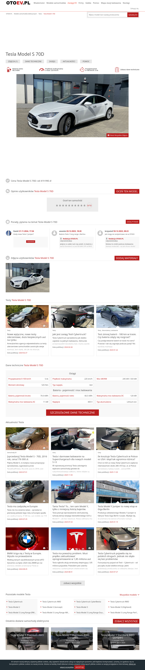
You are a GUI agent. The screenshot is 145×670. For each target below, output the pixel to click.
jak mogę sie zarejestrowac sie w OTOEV (120, 234)
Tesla (21, 422)
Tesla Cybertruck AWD (51, 601)
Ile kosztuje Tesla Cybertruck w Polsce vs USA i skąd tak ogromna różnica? (118, 458)
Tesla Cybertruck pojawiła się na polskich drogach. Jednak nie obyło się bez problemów (116, 556)
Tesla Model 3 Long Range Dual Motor (90, 612)
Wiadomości (39, 3)
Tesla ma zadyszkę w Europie (22, 506)
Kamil (23, 231)
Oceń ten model (127, 191)
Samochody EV (12, 453)
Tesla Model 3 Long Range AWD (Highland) (56, 612)
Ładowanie (114, 330)
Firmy (81, 3)
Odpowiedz (30, 241)
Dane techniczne (33, 61)
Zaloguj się (134, 8)
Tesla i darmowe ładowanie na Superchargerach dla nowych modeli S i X (71, 459)
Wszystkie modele (129, 594)
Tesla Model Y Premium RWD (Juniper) (72, 636)
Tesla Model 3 (82, 607)
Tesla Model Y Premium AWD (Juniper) (27, 636)
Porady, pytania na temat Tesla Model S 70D (34, 222)
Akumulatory (106, 330)
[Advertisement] (72, 32)
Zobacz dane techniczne (126, 69)
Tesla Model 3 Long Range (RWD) (22, 612)
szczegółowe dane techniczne (72, 412)
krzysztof (117, 231)
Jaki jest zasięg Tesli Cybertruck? (69, 334)
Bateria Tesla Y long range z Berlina (72, 234)
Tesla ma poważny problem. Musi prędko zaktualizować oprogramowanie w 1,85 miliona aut (71, 556)
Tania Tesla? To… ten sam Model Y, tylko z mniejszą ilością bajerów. (70, 508)
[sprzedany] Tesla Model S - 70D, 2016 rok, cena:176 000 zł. (27, 458)
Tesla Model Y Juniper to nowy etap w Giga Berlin (117, 508)
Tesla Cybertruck (15, 601)
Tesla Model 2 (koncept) (52, 607)
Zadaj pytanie (132, 222)
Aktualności (69, 61)
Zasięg (52, 61)
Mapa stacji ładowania (111, 3)
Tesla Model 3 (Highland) (120, 607)
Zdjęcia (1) (13, 61)
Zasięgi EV (72, 3)
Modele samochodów (56, 3)
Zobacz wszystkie (72, 583)
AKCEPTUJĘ (80, 667)
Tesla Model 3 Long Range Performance (124, 612)
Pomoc (96, 3)
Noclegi (126, 3)
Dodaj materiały (127, 258)
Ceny (54, 453)
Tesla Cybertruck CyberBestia (88, 601)
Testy (8, 330)
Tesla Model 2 (14, 607)
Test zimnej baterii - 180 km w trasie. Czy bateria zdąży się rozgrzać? (117, 336)
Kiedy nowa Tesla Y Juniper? (23, 234)
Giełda (88, 3)
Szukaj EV (132, 15)
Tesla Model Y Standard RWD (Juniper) (118, 636)
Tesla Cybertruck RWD (119, 601)
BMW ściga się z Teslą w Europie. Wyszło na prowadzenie (24, 555)
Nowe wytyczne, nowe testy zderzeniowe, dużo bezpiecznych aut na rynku (26, 337)
